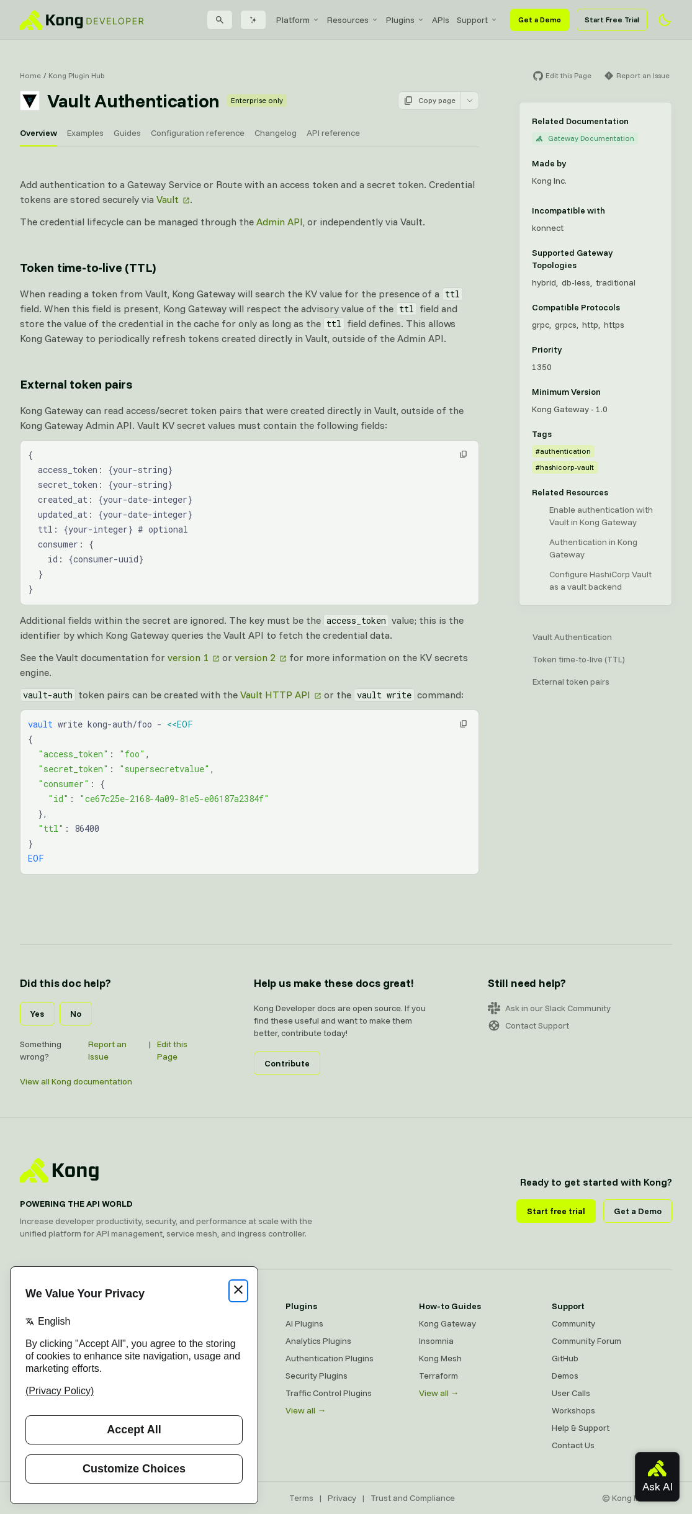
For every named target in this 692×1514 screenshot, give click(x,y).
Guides (127, 132)
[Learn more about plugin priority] (569, 349)
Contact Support (528, 1025)
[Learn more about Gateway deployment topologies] (654, 259)
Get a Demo (539, 19)
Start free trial (556, 1211)
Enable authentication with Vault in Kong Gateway (601, 516)
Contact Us (573, 1445)
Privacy (342, 1497)
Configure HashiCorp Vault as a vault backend (600, 580)
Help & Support (580, 1427)
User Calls (571, 1393)
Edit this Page (172, 1050)
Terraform (438, 1375)
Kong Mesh (440, 1358)
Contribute (287, 1063)
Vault (167, 199)
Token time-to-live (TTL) (578, 659)
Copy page (429, 101)
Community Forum (586, 1340)
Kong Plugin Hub (76, 75)
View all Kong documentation (76, 1081)
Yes (37, 1013)
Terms (301, 1497)
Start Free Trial (612, 19)
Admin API (279, 221)
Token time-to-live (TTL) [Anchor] (88, 267)
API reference (333, 132)
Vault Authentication (572, 636)
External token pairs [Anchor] (76, 384)
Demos (565, 1375)
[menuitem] (298, 20)
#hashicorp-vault (565, 467)
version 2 (255, 657)
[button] (463, 454)
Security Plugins (316, 1375)
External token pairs (570, 681)
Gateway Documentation (585, 138)
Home (30, 75)
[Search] (220, 20)
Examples (85, 132)
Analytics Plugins (318, 1340)
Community (573, 1323)
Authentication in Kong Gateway (593, 548)
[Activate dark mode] (664, 19)
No (75, 1013)
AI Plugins (304, 1323)
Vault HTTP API (275, 694)
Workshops (573, 1410)
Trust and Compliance (413, 1497)
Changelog (275, 132)
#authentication (563, 451)
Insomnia (436, 1340)
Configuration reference (198, 132)
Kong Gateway (447, 1323)
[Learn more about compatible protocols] (627, 307)
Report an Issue (107, 1050)
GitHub (565, 1358)
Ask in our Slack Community (549, 1008)
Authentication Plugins (329, 1358)
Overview (38, 132)
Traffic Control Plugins (328, 1393)
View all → (305, 1410)
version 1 (188, 657)
